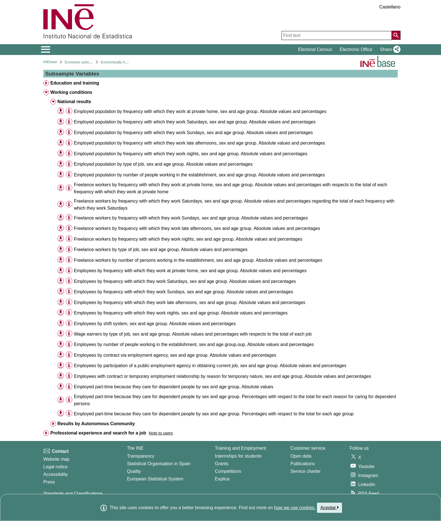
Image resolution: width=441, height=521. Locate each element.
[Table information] (69, 111)
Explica (222, 478)
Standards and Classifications (73, 493)
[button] (389, 50)
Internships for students (238, 456)
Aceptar (329, 507)
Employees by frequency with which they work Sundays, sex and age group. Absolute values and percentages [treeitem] (183, 291)
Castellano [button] (389, 7)
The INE (135, 448)
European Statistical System (155, 478)
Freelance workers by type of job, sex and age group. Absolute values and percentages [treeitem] (161, 249)
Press (49, 482)
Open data (300, 456)
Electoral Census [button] (315, 49)
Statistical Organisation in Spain (158, 463)
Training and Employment (240, 448)
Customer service (307, 448)
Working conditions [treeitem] (71, 92)
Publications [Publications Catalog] (302, 463)
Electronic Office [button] (356, 49)
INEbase (50, 62)
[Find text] (337, 35)
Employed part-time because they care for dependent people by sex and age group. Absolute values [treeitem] (173, 386)
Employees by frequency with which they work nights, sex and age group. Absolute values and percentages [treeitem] (181, 313)
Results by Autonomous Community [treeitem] (96, 423)
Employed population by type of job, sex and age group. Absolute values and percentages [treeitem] (163, 164)
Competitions (228, 471)
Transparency (140, 456)
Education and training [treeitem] (74, 83)
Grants (221, 463)
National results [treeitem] (74, 101)
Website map (56, 459)
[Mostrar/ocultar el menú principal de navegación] (45, 50)
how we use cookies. (295, 507)
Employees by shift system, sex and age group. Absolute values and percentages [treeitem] (155, 323)
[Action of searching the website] (396, 35)
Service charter (305, 471)
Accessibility (55, 474)
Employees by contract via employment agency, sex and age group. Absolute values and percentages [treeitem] (175, 355)
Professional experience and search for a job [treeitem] (98, 433)
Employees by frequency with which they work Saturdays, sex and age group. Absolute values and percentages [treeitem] (185, 281)
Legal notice (55, 466)
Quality (134, 471)
